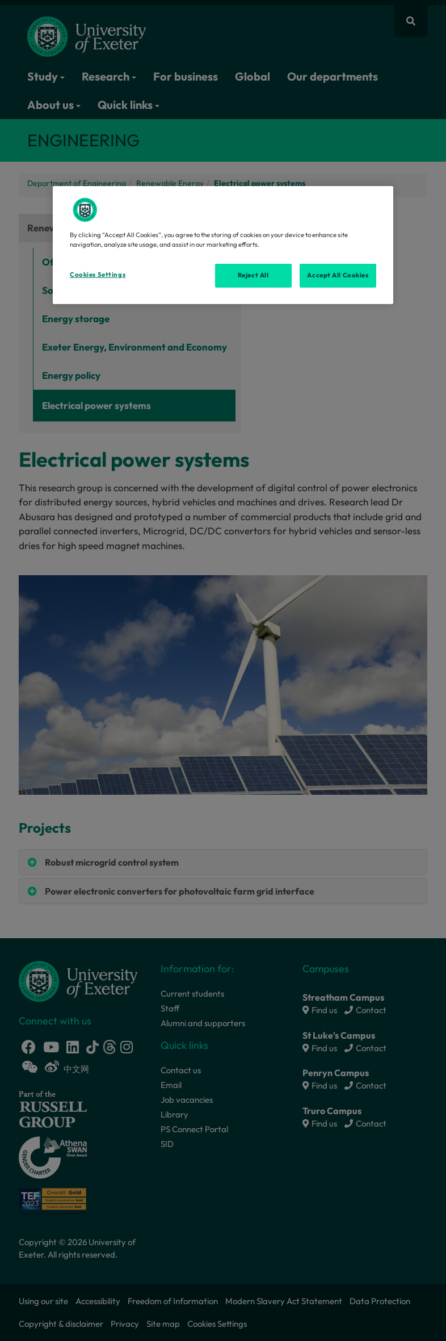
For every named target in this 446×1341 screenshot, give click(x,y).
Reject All (253, 275)
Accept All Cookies (337, 275)
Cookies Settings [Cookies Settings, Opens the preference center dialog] (97, 275)
